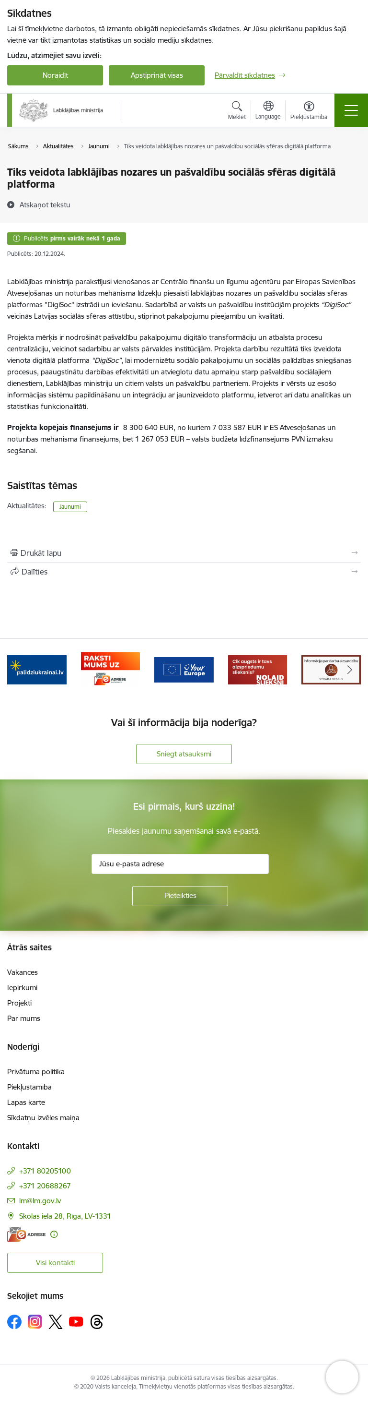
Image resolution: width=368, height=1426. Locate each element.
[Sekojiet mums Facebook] (14, 1322)
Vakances (22, 972)
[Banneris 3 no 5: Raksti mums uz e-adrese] (110, 669)
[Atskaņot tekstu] (45, 204)
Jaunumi (70, 506)
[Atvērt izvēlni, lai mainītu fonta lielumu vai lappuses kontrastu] (309, 111)
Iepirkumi (22, 987)
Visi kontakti (55, 1262)
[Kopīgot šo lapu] (184, 572)
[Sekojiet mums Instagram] (35, 1322)
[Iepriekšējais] (18, 670)
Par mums (23, 1018)
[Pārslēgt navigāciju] (351, 110)
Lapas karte (26, 1102)
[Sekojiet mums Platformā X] (55, 1322)
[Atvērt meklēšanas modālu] (237, 111)
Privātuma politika (36, 1071)
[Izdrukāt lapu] (184, 553)
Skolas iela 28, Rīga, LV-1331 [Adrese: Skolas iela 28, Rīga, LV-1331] (65, 1216)
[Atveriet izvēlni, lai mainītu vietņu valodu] (268, 111)
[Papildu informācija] (54, 1234)
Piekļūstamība (29, 1086)
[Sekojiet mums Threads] (97, 1322)
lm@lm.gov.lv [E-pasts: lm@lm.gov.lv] (40, 1200)
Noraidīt (55, 75)
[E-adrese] (26, 1234)
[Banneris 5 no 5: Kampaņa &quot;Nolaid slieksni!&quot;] (258, 669)
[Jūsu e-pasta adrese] (180, 864)
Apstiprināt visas (157, 75)
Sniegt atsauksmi (184, 753)
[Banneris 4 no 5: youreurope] (184, 669)
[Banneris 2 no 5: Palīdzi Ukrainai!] (37, 669)
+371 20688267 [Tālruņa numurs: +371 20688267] (45, 1185)
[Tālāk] (349, 670)
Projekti (19, 1002)
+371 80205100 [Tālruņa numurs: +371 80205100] (45, 1170)
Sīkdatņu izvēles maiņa (43, 1117)
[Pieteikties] (180, 896)
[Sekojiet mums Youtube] (76, 1321)
